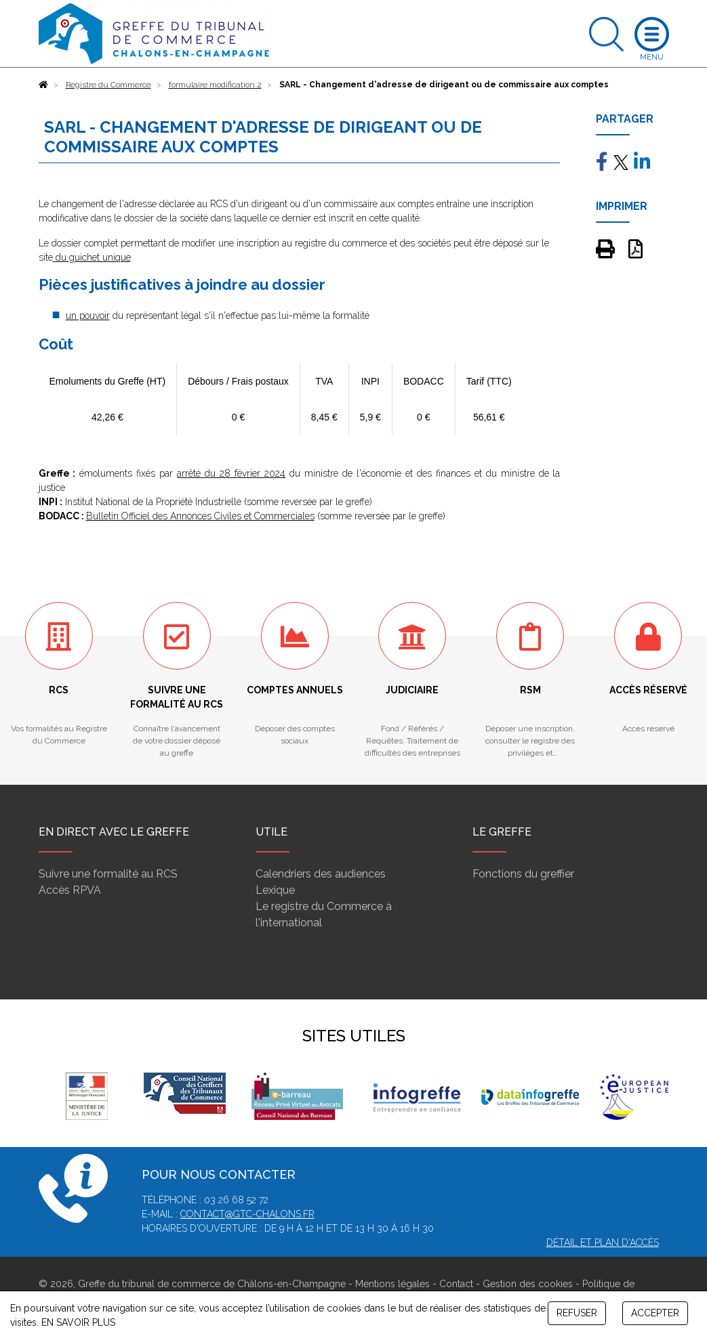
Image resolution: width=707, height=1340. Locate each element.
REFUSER (577, 1312)
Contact (456, 1283)
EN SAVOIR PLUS (78, 1322)
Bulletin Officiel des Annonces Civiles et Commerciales (200, 516)
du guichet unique (93, 257)
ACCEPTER (655, 1312)
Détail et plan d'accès (602, 1242)
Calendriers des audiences (321, 873)
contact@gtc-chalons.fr (247, 1214)
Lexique (275, 890)
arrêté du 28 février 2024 (231, 473)
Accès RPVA (70, 890)
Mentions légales (392, 1283)
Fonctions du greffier (523, 873)
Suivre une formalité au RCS (108, 873)
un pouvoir (88, 315)
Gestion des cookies (528, 1283)
